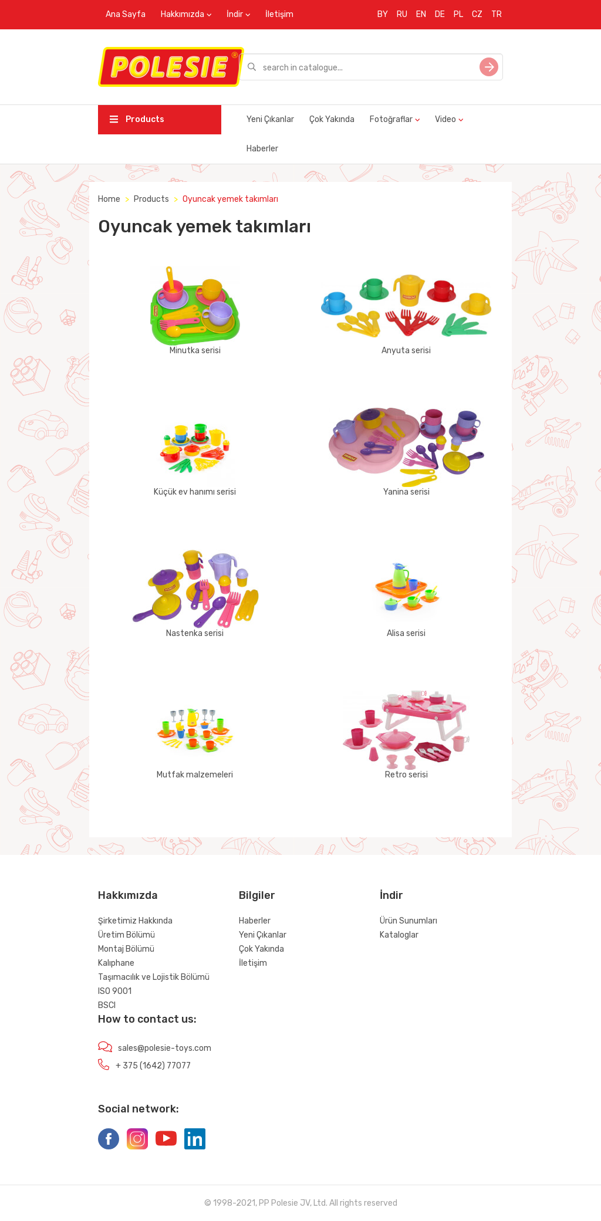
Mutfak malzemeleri (195, 735)
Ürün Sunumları (408, 921)
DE (440, 14)
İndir (235, 14)
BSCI (107, 1005)
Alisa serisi (406, 593)
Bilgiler (257, 895)
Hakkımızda (182, 14)
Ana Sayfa (126, 14)
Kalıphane (116, 963)
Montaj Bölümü (126, 949)
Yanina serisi (406, 452)
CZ (477, 14)
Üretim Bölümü (126, 935)
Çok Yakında (331, 119)
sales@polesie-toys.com (164, 1048)
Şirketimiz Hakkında (135, 921)
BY (382, 14)
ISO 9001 (114, 991)
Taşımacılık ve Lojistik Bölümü (154, 977)
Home (109, 199)
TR (496, 14)
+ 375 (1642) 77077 (153, 1066)
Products (137, 119)
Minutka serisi (195, 311)
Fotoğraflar (391, 119)
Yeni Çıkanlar (270, 119)
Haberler (262, 149)
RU (402, 14)
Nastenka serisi (195, 593)
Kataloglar (399, 935)
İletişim (279, 14)
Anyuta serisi (406, 311)
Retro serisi (406, 735)
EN (421, 14)
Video (445, 119)
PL (458, 14)
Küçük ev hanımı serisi (195, 452)
